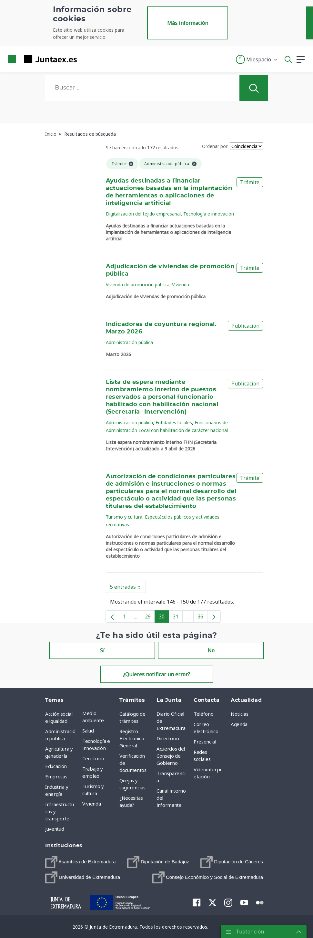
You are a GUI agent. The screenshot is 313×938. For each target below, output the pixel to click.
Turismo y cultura (124, 517)
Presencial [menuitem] (205, 741)
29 (150, 618)
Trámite (249, 182)
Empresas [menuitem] (56, 776)
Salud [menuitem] (88, 730)
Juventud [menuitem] (54, 829)
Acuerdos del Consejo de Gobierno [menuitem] (170, 755)
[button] (257, 59)
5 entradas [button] (128, 588)
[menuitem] (80, 862)
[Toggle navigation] (86, 59)
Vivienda (180, 284)
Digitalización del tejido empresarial (143, 214)
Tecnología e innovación (208, 214)
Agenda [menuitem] (239, 724)
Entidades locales (174, 422)
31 (178, 618)
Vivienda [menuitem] (91, 803)
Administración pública (129, 342)
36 (202, 618)
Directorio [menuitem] (167, 738)
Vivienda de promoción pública (137, 284)
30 (164, 618)
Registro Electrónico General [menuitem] (131, 738)
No (211, 650)
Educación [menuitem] (56, 766)
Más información (187, 22)
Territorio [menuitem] (93, 758)
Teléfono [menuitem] (203, 714)
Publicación (245, 325)
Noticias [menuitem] (239, 714)
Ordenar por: (215, 146)
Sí (102, 650)
